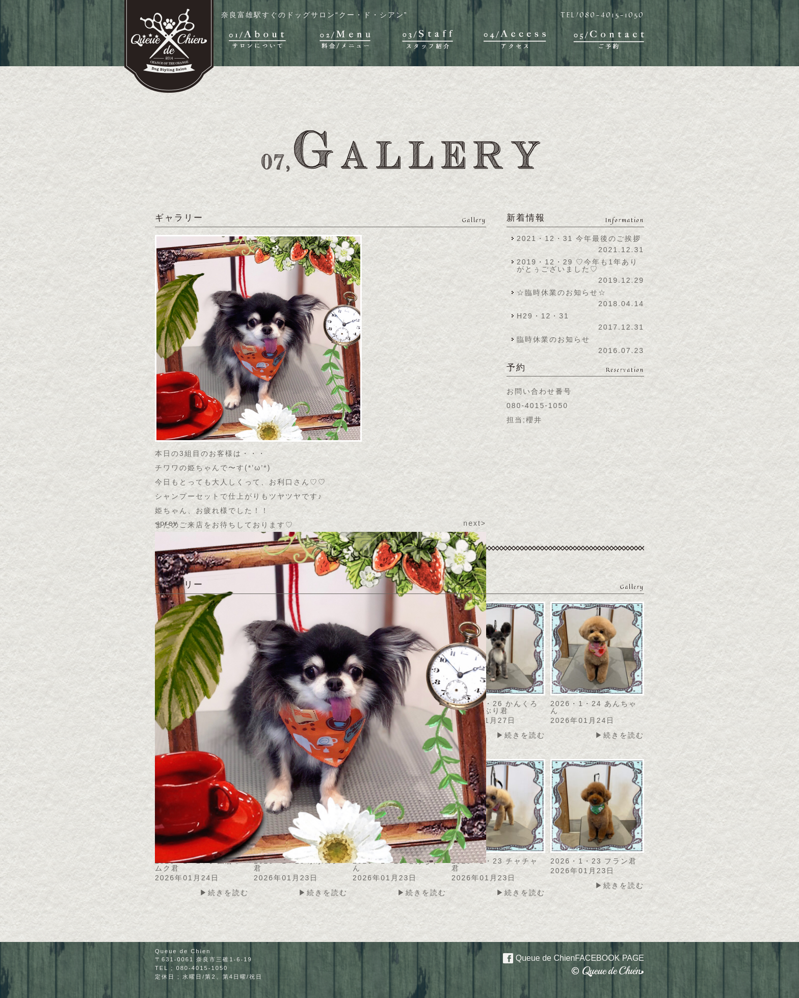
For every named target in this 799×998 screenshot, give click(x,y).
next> (474, 523)
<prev (166, 523)
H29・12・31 (546, 316)
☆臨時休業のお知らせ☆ (561, 292)
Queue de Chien (567, 957)
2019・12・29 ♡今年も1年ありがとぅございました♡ (577, 265)
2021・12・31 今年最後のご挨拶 (579, 238)
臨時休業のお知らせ (553, 339)
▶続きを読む (520, 735)
